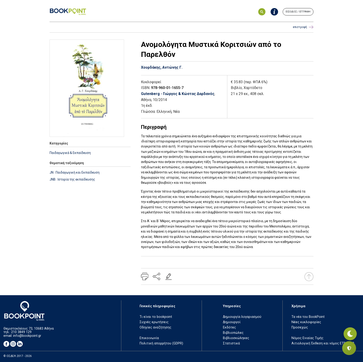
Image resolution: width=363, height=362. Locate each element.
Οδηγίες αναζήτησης (155, 327)
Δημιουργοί (232, 322)
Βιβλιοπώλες (233, 333)
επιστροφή (303, 27)
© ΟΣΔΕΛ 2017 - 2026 (17, 356)
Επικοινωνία (149, 338)
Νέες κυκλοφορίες (306, 322)
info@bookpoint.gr (27, 336)
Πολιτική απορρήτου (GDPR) (161, 343)
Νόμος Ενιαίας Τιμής (307, 338)
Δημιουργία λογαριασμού (242, 317)
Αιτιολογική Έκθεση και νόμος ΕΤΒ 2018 (322, 343)
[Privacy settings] (349, 348)
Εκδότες (229, 327)
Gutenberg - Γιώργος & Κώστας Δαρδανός (177, 94)
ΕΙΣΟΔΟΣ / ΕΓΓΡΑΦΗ (298, 11)
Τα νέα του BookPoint (308, 317)
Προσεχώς (299, 327)
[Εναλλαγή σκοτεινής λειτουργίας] (349, 332)
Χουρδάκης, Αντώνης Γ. (161, 67)
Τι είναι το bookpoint (156, 317)
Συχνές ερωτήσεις (154, 322)
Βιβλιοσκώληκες (236, 338)
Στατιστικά (231, 343)
